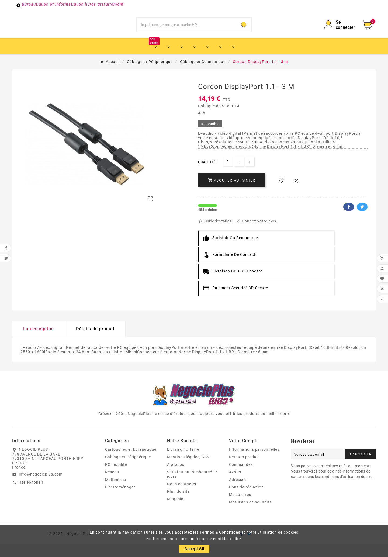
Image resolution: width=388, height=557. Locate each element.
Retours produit (244, 469)
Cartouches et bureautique (130, 462)
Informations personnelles (254, 462)
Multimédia (115, 492)
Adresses (238, 492)
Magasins (176, 511)
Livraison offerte (183, 462)
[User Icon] (340, 31)
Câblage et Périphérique (128, 469)
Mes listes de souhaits (250, 515)
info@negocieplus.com (41, 487)
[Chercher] (187, 31)
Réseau (112, 485)
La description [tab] (38, 341)
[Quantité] (228, 174)
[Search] (244, 31)
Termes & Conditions (220, 532)
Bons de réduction (246, 500)
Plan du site (178, 504)
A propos (175, 477)
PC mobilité (116, 477)
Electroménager (120, 500)
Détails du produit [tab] (95, 341)
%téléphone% (31, 495)
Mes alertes (240, 507)
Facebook (348, 219)
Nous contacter (182, 496)
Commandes (241, 477)
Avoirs (235, 485)
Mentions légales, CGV (188, 469)
